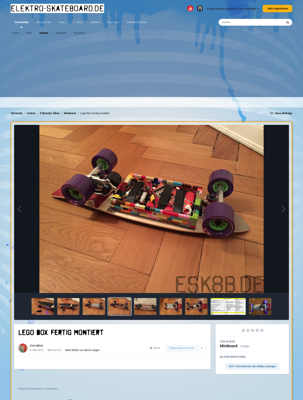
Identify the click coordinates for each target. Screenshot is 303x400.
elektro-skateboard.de (57, 8)
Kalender (61, 32)
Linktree (95, 22)
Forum (15, 32)
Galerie (43, 32)
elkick (39, 345)
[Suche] (243, 22)
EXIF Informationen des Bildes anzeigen (252, 366)
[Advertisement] (151, 67)
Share (155, 348)
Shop (79, 22)
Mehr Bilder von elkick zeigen (82, 350)
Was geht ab (43, 22)
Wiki (29, 32)
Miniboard (228, 346)
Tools (61, 22)
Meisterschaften (137, 22)
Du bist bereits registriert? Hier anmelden (233, 8)
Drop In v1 (113, 22)
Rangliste (79, 32)
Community (21, 24)
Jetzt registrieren (277, 8)
